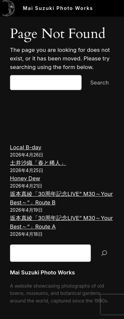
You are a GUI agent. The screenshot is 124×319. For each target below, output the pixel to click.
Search (99, 82)
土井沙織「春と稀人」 (38, 163)
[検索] (104, 253)
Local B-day (25, 147)
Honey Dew (25, 178)
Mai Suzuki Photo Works (58, 8)
